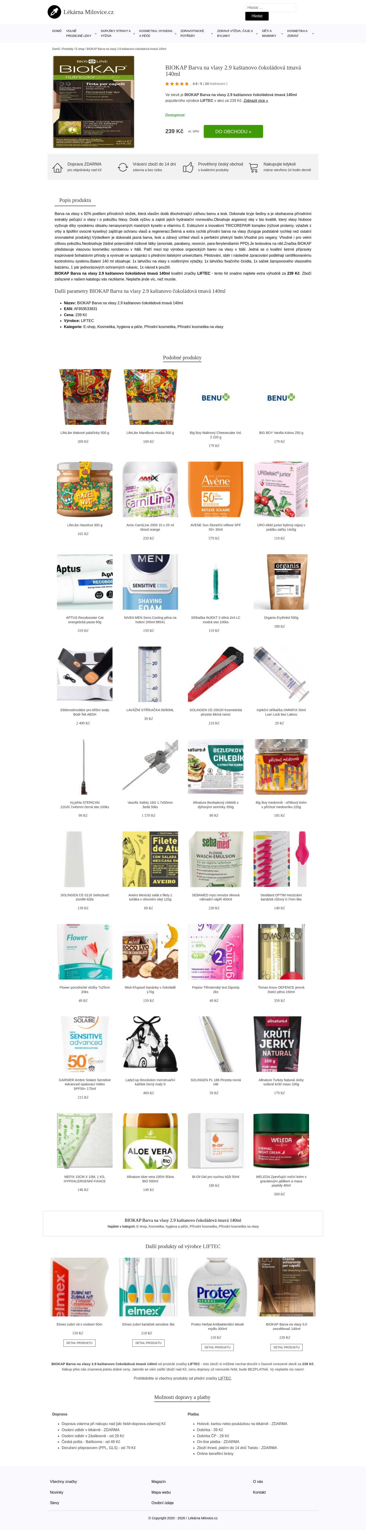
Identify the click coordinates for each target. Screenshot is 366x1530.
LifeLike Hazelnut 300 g (84, 525)
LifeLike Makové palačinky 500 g (84, 433)
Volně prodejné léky (79, 33)
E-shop (79, 49)
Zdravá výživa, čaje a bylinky (235, 33)
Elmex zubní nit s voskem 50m (79, 1324)
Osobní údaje (162, 1503)
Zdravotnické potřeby (192, 33)
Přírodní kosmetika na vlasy (239, 1226)
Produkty (67, 49)
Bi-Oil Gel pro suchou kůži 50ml (215, 1177)
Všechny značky (63, 1482)
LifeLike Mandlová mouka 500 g (150, 433)
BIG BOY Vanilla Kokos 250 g (281, 433)
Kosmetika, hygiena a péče (155, 33)
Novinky (56, 1492)
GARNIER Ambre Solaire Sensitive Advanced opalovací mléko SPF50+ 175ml (85, 1084)
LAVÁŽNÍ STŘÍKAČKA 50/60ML (150, 710)
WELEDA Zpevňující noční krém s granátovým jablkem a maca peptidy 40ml (281, 1181)
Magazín (158, 1482)
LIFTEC (206, 101)
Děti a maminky (269, 33)
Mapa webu (161, 1492)
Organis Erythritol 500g (281, 618)
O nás (258, 1482)
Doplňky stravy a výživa (115, 33)
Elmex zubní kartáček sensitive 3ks (148, 1324)
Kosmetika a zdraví (297, 33)
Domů (57, 31)
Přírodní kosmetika (203, 1226)
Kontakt (259, 1492)
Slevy (54, 1503)
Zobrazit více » (256, 101)
